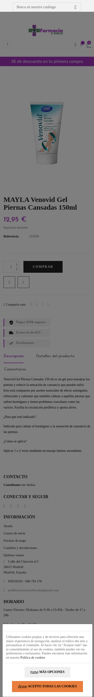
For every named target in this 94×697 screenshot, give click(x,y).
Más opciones (47, 672)
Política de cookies (32, 657)
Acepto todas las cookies (47, 686)
